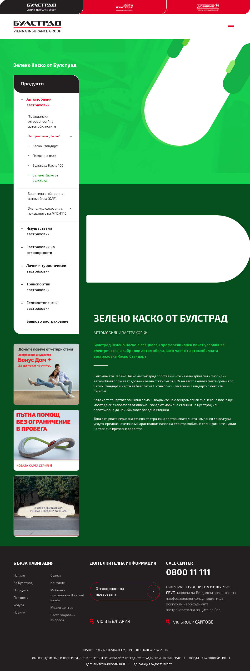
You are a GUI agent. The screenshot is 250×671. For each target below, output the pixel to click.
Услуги (19, 605)
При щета (21, 597)
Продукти (32, 83)
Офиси (55, 575)
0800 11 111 (188, 572)
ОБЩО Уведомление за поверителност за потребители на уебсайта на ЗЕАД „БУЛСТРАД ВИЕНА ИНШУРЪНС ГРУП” (106, 658)
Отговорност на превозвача (110, 591)
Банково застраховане (47, 321)
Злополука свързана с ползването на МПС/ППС (47, 210)
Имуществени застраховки (39, 231)
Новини (19, 612)
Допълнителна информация (105, 664)
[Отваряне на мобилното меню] (230, 27)
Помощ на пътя (44, 156)
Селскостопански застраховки (42, 305)
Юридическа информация (207, 658)
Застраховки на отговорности (40, 249)
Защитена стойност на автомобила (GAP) (45, 196)
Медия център (61, 607)
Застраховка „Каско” (44, 136)
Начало (19, 575)
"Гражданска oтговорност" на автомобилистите (42, 121)
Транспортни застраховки (38, 287)
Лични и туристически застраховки (46, 268)
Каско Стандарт (45, 146)
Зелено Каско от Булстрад (45, 177)
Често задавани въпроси (62, 617)
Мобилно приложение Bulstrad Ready (67, 595)
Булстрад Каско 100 (48, 165)
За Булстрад (23, 583)
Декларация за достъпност (153, 664)
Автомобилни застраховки (38, 102)
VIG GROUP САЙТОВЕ (193, 622)
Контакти (57, 583)
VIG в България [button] (113, 621)
